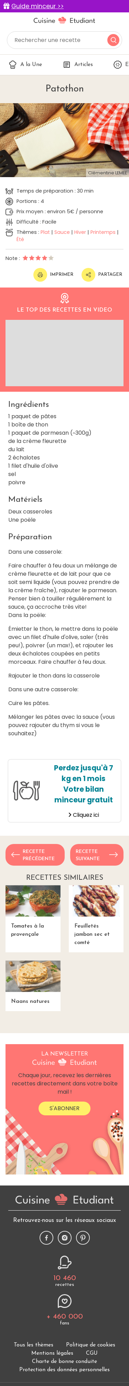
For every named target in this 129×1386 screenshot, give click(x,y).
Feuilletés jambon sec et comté (96, 915)
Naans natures (33, 982)
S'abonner (64, 1108)
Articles (78, 65)
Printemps (103, 232)
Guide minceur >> (37, 6)
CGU (92, 1353)
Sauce (62, 232)
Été (20, 239)
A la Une (25, 65)
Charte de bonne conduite (64, 1361)
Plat (45, 232)
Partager (102, 275)
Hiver (80, 232)
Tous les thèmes (33, 1345)
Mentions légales (52, 1353)
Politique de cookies (90, 1345)
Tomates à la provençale (33, 911)
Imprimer (53, 275)
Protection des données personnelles (64, 1370)
